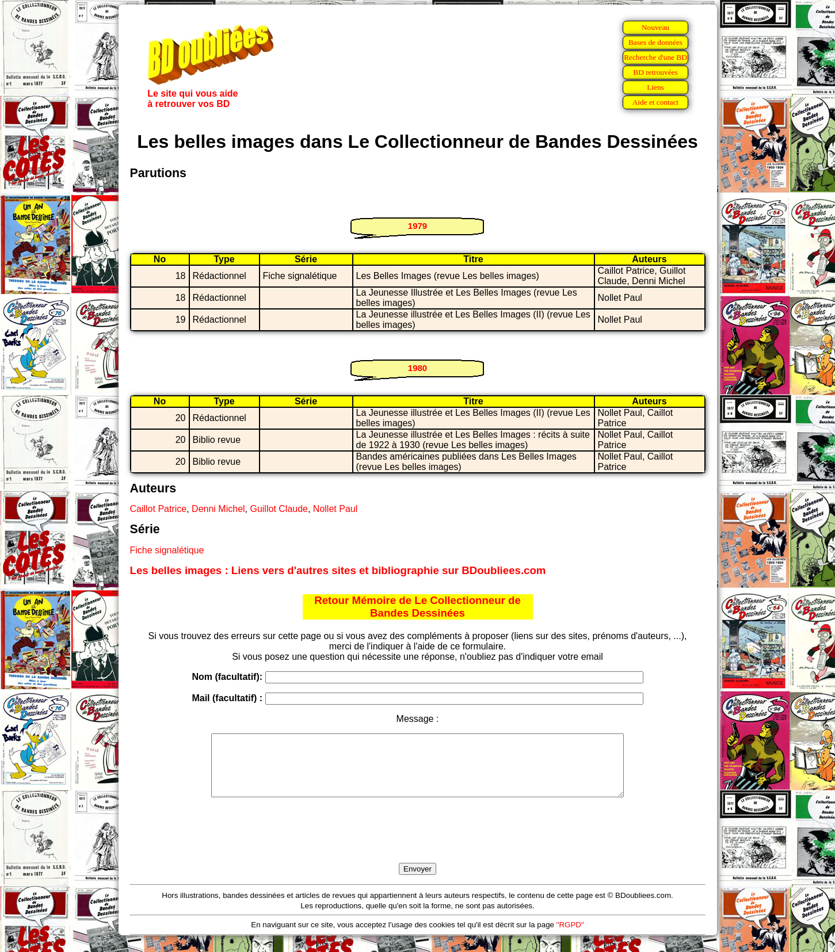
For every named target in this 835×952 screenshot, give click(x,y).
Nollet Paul (335, 509)
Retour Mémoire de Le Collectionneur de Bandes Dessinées (417, 606)
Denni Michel (218, 509)
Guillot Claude (279, 509)
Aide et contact (655, 102)
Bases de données (655, 42)
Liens (655, 87)
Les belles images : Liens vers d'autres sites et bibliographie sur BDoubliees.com (338, 570)
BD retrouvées (655, 72)
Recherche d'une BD (655, 57)
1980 (417, 368)
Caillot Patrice (158, 509)
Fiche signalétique (167, 550)
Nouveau (655, 27)
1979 (417, 226)
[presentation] (417, 843)
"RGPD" (570, 936)
